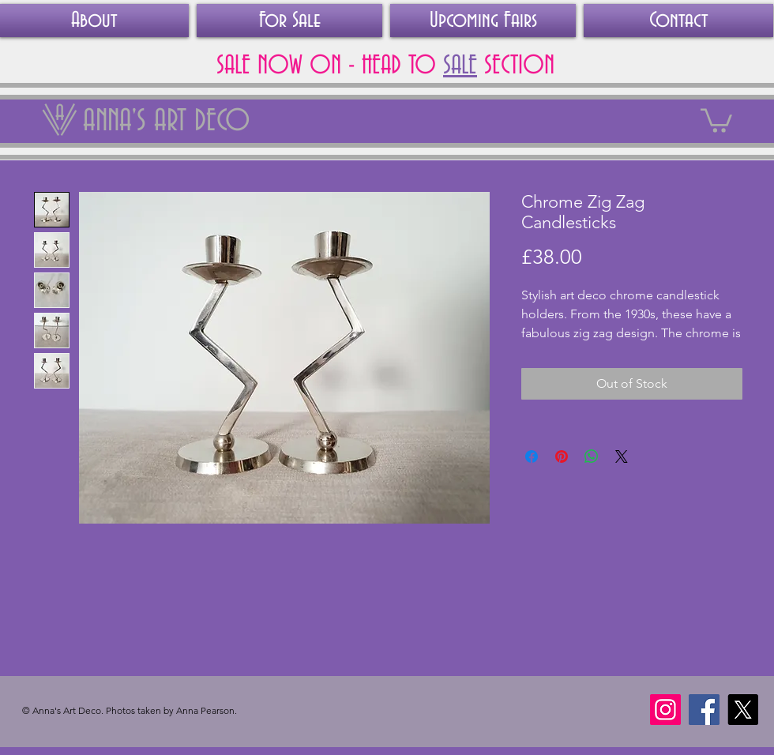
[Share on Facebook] (531, 456)
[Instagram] (665, 709)
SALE (460, 65)
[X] (742, 709)
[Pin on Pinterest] (561, 456)
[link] (716, 119)
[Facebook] (704, 709)
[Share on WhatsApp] (591, 456)
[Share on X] (621, 456)
